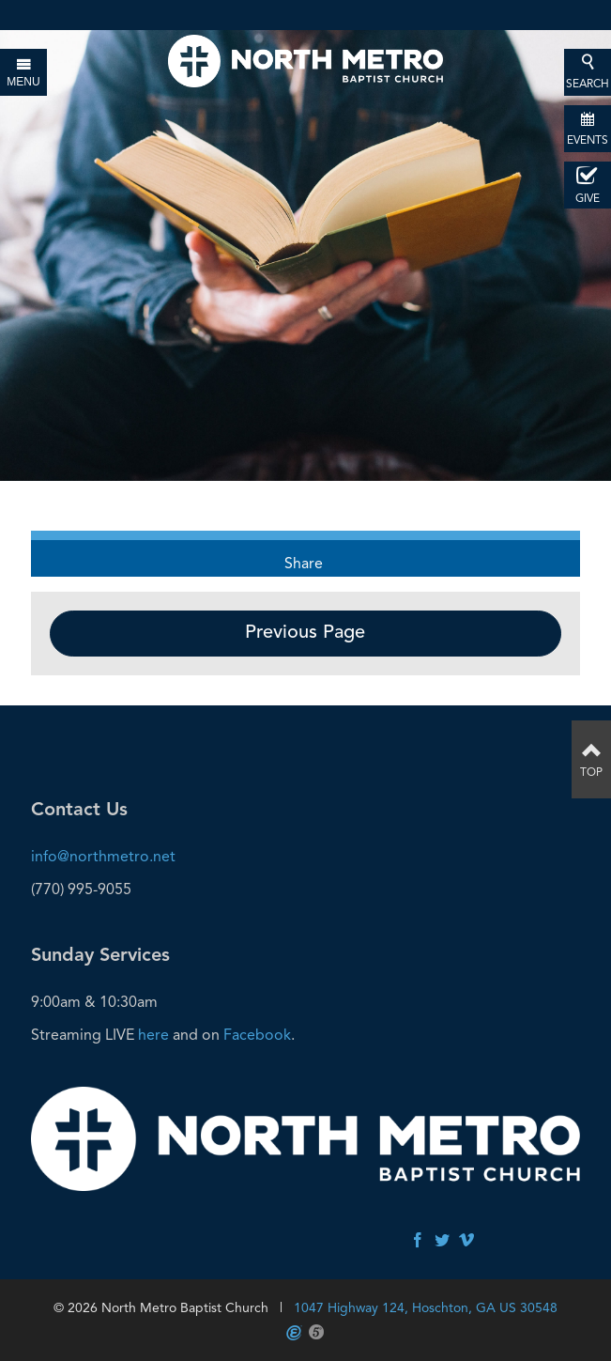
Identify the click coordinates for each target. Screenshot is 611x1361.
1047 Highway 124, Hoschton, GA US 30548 (426, 1307)
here (153, 1035)
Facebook (257, 1035)
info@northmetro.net (103, 856)
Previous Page (305, 633)
